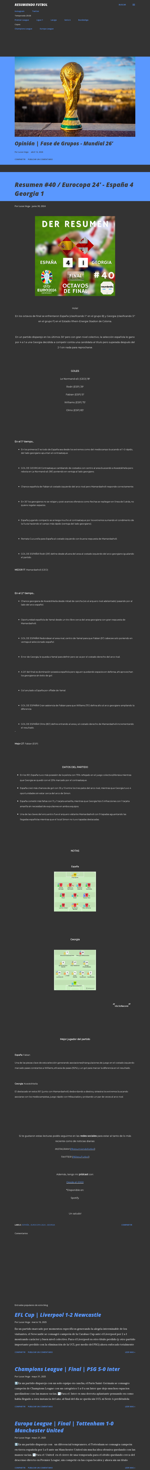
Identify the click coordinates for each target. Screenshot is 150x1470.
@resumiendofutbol (82, 1149)
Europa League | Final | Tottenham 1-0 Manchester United (64, 1427)
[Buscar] (122, 4)
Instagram (19, 11)
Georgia (51, 1225)
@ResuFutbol (81, 1156)
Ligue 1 (40, 20)
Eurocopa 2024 (38, 1225)
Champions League (23, 28)
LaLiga (54, 20)
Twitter (35, 11)
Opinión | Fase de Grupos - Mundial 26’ (64, 143)
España (26, 1225)
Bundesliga (83, 20)
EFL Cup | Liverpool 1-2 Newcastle (58, 1314)
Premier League (22, 20)
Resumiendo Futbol (31, 4)
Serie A (67, 20)
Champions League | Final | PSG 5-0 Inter (67, 1369)
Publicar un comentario (40, 159)
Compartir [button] (20, 159)
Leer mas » (130, 1352)
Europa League (46, 28)
